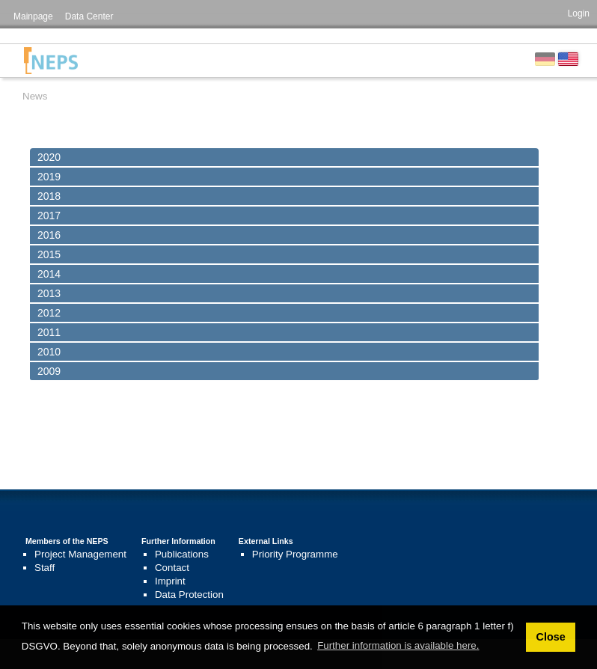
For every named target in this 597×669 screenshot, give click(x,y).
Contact (172, 567)
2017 (49, 216)
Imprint (170, 581)
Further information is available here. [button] (398, 645)
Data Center (89, 16)
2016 (49, 235)
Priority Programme (295, 554)
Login (579, 13)
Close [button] (550, 637)
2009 (49, 371)
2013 (49, 293)
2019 (49, 177)
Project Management (80, 554)
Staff (44, 567)
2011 (49, 332)
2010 (49, 352)
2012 (49, 313)
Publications (182, 554)
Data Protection (189, 594)
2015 (49, 254)
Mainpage (33, 16)
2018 (49, 196)
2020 (49, 157)
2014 (49, 274)
